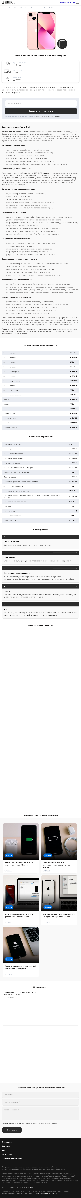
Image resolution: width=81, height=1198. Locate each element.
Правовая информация (12, 1158)
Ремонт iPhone (14, 8)
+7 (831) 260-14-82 (67, 3)
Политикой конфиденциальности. (45, 1193)
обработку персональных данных (48, 116)
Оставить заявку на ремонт (41, 111)
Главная (4, 8)
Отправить (12, 1130)
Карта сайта (7, 1154)
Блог (4, 1150)
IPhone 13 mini (24, 8)
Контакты (6, 1146)
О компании (7, 1142)
